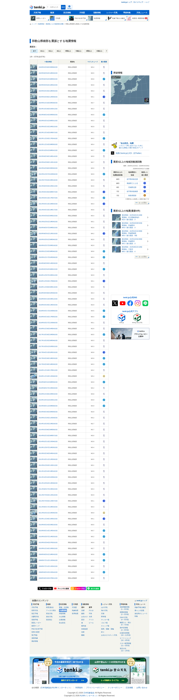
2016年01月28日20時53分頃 (48, 394)
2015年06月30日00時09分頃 (48, 412)
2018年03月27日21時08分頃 (48, 322)
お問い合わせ (141, 688)
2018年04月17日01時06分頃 (48, 311)
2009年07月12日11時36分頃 (48, 560)
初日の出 (126, 650)
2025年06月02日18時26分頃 (48, 73)
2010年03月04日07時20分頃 (48, 542)
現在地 (69, 8)
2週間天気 (35, 616)
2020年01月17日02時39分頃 (48, 257)
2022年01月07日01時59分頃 (48, 174)
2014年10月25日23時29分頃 (48, 424)
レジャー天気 (112, 13)
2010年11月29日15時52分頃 (48, 519)
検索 (63, 7)
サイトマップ (138, 2)
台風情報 (62, 620)
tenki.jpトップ (126, 2)
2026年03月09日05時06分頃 (48, 67)
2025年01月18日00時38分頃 (48, 103)
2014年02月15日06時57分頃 (48, 435)
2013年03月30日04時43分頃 (48, 453)
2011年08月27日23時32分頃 (48, 489)
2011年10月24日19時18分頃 (48, 471)
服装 (82, 613)
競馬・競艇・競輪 (107, 629)
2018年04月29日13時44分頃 (48, 305)
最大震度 (104, 62)
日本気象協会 (46, 688)
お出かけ (84, 616)
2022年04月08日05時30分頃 (48, 168)
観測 (52, 13)
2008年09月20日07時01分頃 (48, 578)
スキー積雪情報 (126, 644)
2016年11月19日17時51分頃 (48, 370)
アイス (91, 620)
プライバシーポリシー (95, 688)
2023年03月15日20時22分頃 (48, 126)
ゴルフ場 (104, 623)
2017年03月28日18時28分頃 (48, 364)
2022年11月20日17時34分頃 (48, 138)
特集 (136, 616)
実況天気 (49, 613)
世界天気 (35, 610)
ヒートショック (126, 639)
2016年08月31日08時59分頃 (48, 382)
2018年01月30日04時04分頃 (48, 328)
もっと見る (143, 203)
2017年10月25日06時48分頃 (48, 340)
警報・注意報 (64, 607)
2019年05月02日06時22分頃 (48, 269)
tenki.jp (38, 8)
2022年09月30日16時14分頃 (48, 156)
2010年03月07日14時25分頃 (48, 536)
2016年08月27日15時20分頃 (48, 388)
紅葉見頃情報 (126, 634)
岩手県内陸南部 (132, 191)
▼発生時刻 (48, 62)
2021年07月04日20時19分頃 (48, 180)
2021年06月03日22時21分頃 (48, 186)
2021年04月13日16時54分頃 (48, 204)
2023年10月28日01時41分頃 (48, 109)
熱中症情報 (126, 629)
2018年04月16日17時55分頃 (48, 317)
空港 (102, 613)
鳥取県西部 (132, 195)
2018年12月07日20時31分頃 (48, 275)
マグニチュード (92, 62)
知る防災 (62, 623)
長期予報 (35, 620)
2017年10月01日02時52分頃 (48, 346)
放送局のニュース (141, 613)
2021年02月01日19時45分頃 (48, 221)
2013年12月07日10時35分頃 (48, 447)
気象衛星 (75, 610)
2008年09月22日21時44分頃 (48, 572)
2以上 (42, 51)
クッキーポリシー (115, 688)
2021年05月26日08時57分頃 (48, 192)
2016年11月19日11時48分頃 (48, 376)
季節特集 (127, 13)
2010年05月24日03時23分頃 (48, 525)
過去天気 (49, 616)
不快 (90, 613)
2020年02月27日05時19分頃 (48, 245)
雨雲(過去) (50, 607)
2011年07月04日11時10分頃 (48, 495)
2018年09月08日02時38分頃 (48, 293)
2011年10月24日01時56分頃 (48, 477)
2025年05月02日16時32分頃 (48, 85)
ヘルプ (147, 2)
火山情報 (62, 616)
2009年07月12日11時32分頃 (48, 566)
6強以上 (99, 51)
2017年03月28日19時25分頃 (48, 358)
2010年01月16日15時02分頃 (48, 548)
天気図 (82, 13)
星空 (82, 620)
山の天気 (104, 607)
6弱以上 (89, 51)
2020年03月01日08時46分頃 (48, 239)
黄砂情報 (35, 641)
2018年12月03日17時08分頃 (48, 281)
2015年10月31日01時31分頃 (48, 400)
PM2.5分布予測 (37, 629)
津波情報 (62, 613)
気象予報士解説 (140, 607)
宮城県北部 (132, 187)
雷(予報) (34, 635)
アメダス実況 (51, 610)
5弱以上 (68, 51)
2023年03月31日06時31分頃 (48, 120)
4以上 (59, 51)
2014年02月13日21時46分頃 (48, 441)
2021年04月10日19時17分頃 (48, 210)
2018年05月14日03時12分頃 (48, 299)
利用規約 (79, 688)
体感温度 (84, 629)
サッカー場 (105, 620)
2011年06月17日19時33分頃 (48, 507)
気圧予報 (35, 613)
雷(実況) (49, 620)
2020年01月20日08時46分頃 (48, 251)
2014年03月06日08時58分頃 (48, 429)
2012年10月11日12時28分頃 (48, 459)
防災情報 (67, 13)
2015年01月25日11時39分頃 (48, 418)
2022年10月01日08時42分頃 (48, 150)
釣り (102, 632)
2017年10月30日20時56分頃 (48, 334)
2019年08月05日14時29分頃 (48, 263)
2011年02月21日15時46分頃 (48, 513)
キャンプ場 (105, 626)
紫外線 (83, 626)
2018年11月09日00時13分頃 (48, 287)
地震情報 (63, 610)
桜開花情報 (126, 613)
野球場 (103, 616)
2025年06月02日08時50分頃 (48, 79)
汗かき (91, 610)
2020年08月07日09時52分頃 (48, 227)
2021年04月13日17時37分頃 (48, 198)
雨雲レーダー (36, 623)
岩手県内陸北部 (132, 179)
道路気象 (35, 638)
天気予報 (37, 13)
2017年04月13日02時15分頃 (48, 352)
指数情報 (97, 13)
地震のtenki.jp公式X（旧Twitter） (129, 153)
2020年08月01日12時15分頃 (48, 233)
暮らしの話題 (139, 610)
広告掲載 (129, 688)
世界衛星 (75, 613)
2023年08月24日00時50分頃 (48, 115)
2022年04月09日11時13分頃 (48, 162)
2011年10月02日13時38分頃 (48, 483)
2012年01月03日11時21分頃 (48, 465)
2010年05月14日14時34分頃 (48, 530)
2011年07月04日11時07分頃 (48, 501)
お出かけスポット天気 (109, 635)
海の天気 (104, 610)
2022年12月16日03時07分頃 (48, 132)
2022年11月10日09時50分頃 (48, 144)
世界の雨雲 (35, 632)
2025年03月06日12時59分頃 (48, 97)
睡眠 (82, 635)
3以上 (51, 51)
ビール (91, 623)
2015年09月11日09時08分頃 (48, 406)
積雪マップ (35, 626)
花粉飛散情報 (126, 608)
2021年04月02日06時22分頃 (48, 216)
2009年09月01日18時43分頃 (48, 554)
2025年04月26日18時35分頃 (48, 91)
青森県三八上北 (132, 183)
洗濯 (82, 610)
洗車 (82, 632)
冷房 (90, 616)
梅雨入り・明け (126, 624)
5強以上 (78, 51)
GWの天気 (126, 618)
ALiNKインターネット (61, 688)
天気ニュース (141, 13)
